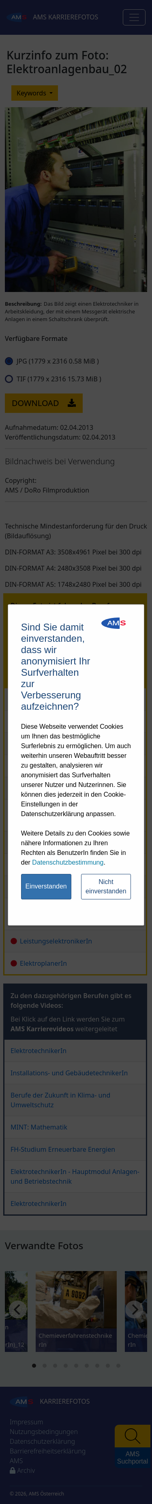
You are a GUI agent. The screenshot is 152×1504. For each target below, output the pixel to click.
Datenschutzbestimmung (67, 862)
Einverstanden (45, 886)
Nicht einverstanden (106, 886)
